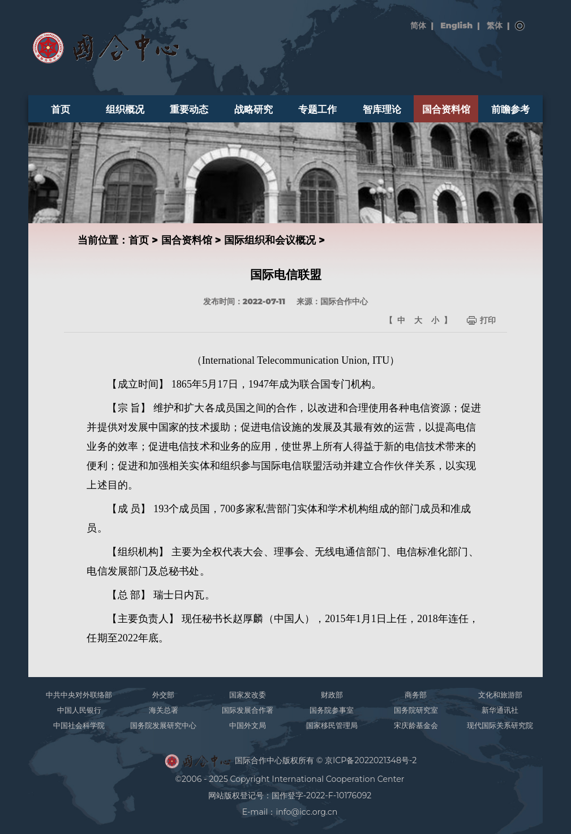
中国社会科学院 (79, 725)
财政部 (332, 694)
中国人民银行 (79, 709)
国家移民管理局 (332, 725)
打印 (488, 320)
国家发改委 (247, 694)
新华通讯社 (500, 709)
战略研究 (253, 109)
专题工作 (317, 109)
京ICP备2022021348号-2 (371, 760)
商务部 (416, 694)
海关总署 (163, 709)
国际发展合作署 (247, 709)
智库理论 (382, 109)
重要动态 (189, 109)
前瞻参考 (510, 109)
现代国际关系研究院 (500, 725)
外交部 (163, 694)
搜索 (520, 26)
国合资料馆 (446, 109)
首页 (60, 109)
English (456, 25)
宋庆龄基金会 (416, 725)
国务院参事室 (332, 709)
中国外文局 (247, 725)
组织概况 (125, 109)
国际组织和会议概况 (270, 240)
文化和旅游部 (500, 694)
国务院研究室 (416, 709)
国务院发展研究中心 (163, 725)
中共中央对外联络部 (79, 694)
